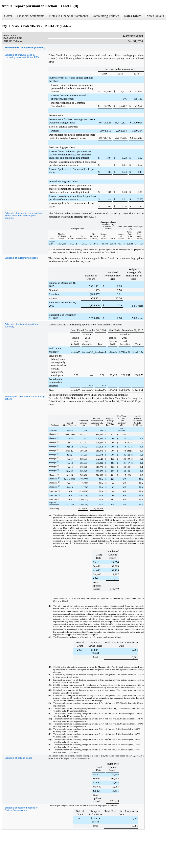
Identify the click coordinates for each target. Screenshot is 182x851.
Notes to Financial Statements (68, 16)
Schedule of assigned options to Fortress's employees (21, 808)
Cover (8, 16)
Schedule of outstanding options (21, 258)
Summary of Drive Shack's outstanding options (25, 397)
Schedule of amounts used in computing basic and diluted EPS (22, 56)
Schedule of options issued (18, 758)
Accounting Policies (106, 16)
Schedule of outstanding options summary (21, 325)
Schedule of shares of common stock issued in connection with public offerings (24, 215)
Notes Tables (132, 16)
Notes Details (155, 16)
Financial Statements (30, 16)
